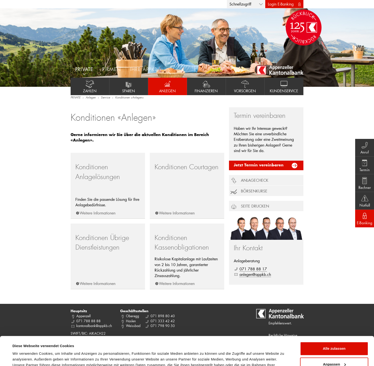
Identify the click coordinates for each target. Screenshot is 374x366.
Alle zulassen (334, 321)
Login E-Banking (281, 3)
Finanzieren (206, 86)
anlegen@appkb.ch (255, 274)
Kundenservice (284, 86)
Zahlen (90, 86)
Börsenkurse (254, 190)
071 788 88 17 (253, 268)
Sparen (128, 86)
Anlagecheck (254, 180)
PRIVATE (75, 97)
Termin (364, 165)
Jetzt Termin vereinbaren (259, 165)
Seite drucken (255, 205)
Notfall (364, 201)
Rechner (364, 183)
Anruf (364, 147)
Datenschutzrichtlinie (100, 343)
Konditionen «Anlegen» (129, 97)
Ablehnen (334, 353)
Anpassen (334, 337)
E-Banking (364, 218)
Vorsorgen (245, 86)
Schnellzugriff (240, 3)
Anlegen (167, 86)
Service (105, 97)
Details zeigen (24, 357)
